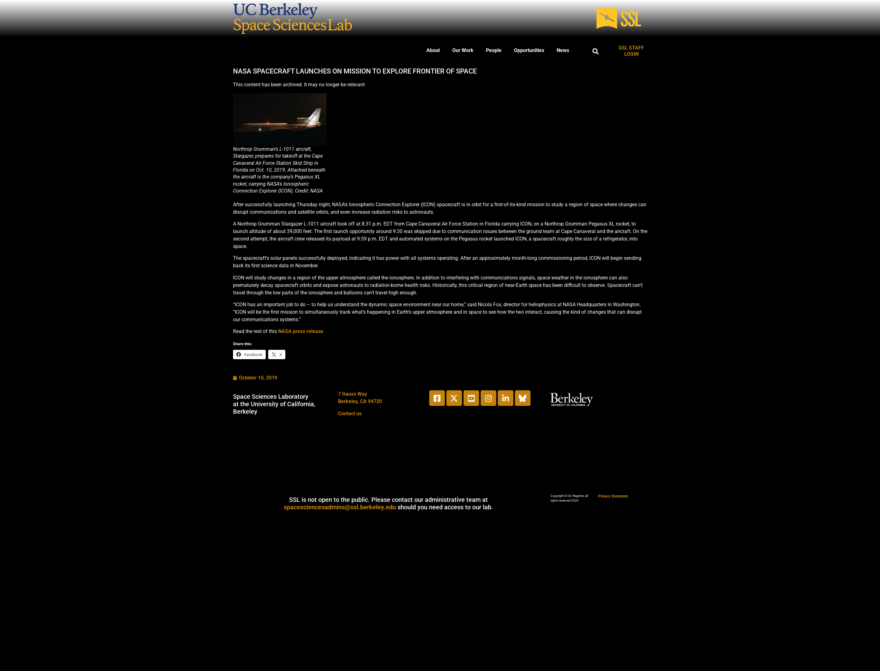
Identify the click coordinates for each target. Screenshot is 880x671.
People (494, 50)
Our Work (462, 50)
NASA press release (300, 331)
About (433, 50)
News (563, 50)
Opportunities (529, 50)
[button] (595, 51)
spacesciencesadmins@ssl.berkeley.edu (340, 507)
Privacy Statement (613, 496)
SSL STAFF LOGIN (631, 51)
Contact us (350, 413)
